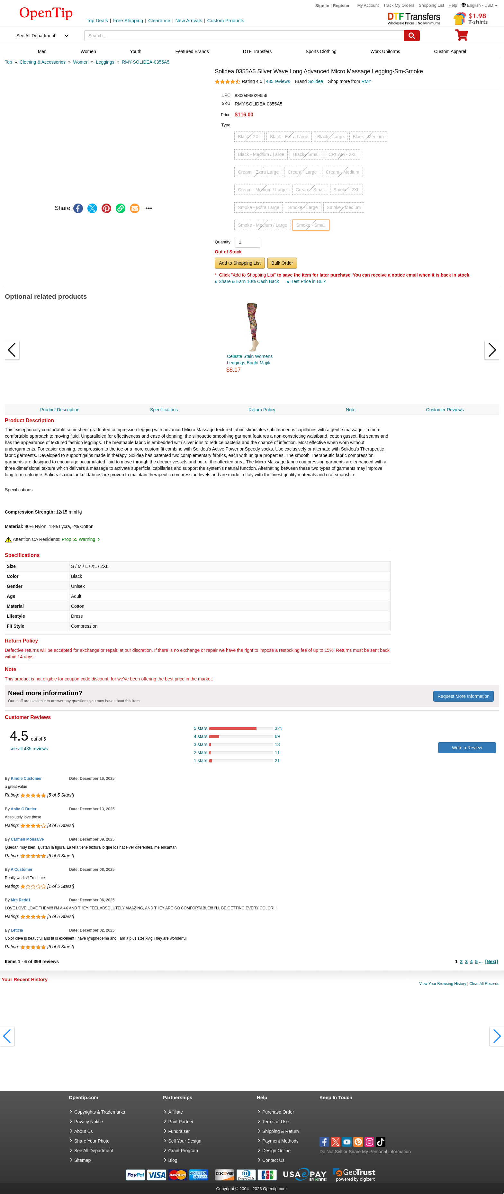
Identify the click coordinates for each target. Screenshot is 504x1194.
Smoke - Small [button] (311, 225)
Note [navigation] (351, 409)
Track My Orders (398, 5)
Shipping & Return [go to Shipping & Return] (280, 1131)
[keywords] (244, 35)
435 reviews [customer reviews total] (278, 81)
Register (341, 5)
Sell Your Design (185, 1141)
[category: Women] (80, 62)
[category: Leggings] (105, 62)
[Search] (412, 35)
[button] (480, 5)
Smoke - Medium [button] (344, 207)
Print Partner (181, 1121)
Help (452, 5)
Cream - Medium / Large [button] (262, 189)
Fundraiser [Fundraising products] (179, 1131)
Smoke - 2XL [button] (347, 189)
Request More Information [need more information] (463, 696)
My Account (368, 5)
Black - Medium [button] (368, 136)
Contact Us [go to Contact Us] (273, 1160)
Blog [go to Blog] (172, 1160)
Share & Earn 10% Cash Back (247, 281)
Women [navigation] (88, 51)
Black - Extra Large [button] (289, 136)
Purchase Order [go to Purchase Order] (278, 1112)
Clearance (159, 20)
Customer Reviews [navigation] (445, 409)
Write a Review (467, 747)
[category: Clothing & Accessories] (43, 62)
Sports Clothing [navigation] (321, 51)
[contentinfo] (46, 13)
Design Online (276, 1150)
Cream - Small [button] (310, 189)
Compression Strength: (30, 512)
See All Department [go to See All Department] (93, 1150)
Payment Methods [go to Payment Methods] (280, 1141)
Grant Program (183, 1150)
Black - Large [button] (330, 136)
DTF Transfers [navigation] (257, 51)
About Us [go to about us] (83, 1131)
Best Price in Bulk (306, 281)
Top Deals (97, 20)
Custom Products (225, 20)
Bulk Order (282, 263)
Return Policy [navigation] (261, 409)
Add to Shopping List (239, 263)
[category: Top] (8, 62)
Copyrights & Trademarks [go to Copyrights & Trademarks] (99, 1112)
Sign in (322, 5)
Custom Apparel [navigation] (450, 51)
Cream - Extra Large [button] (258, 172)
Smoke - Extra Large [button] (258, 207)
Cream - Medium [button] (342, 172)
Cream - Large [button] (302, 172)
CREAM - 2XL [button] (342, 154)
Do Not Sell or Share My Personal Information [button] (365, 1151)
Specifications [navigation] (164, 409)
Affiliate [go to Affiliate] (175, 1112)
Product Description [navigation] (59, 409)
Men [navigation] (42, 51)
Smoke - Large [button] (303, 207)
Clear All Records (484, 983)
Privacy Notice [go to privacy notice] (88, 1121)
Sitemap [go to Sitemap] (82, 1160)
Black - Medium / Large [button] (261, 154)
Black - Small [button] (306, 154)
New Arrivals (189, 20)
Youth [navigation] (135, 51)
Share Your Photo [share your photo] (92, 1141)
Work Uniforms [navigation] (385, 51)
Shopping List (431, 5)
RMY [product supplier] (366, 81)
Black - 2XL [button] (249, 136)
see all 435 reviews (29, 748)
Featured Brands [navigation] (192, 51)
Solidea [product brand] (315, 81)
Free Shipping (128, 20)
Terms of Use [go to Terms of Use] (275, 1121)
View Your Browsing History (442, 983)
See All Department (35, 35)
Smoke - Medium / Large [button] (262, 225)
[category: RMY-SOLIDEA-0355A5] (145, 62)
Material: (14, 526)
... (481, 961)
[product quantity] (247, 242)
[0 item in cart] (461, 37)
